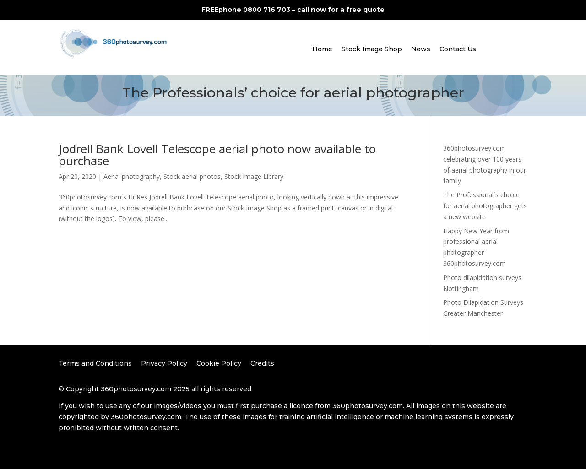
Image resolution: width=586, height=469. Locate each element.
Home (322, 49)
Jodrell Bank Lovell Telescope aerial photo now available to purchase (217, 154)
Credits (262, 363)
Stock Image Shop (372, 49)
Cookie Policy (218, 363)
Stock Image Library (253, 176)
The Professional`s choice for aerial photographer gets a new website (485, 205)
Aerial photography (131, 176)
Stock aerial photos (192, 176)
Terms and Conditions (95, 363)
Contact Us (458, 49)
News (420, 49)
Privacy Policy (164, 363)
